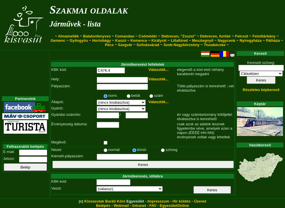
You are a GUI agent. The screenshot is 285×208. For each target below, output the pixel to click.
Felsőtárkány (264, 36)
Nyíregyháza (251, 40)
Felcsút (241, 36)
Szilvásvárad (147, 45)
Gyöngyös (79, 40)
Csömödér (148, 36)
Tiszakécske (215, 45)
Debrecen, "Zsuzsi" (179, 36)
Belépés (103, 205)
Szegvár (125, 45)
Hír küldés (181, 201)
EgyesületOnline (174, 205)
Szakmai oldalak (89, 9)
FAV (152, 205)
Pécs (109, 45)
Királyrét (159, 40)
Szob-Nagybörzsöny (182, 45)
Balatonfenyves (97, 36)
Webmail (121, 205)
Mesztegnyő (202, 40)
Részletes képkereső (261, 90)
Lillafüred (179, 40)
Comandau (124, 36)
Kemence (138, 40)
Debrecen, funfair (215, 36)
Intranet (139, 205)
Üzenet (200, 201)
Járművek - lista (75, 24)
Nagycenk (226, 40)
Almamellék (68, 36)
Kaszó (120, 40)
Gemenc (58, 40)
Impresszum (158, 201)
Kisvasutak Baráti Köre (104, 201)
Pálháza (273, 40)
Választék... (159, 69)
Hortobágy (101, 40)
